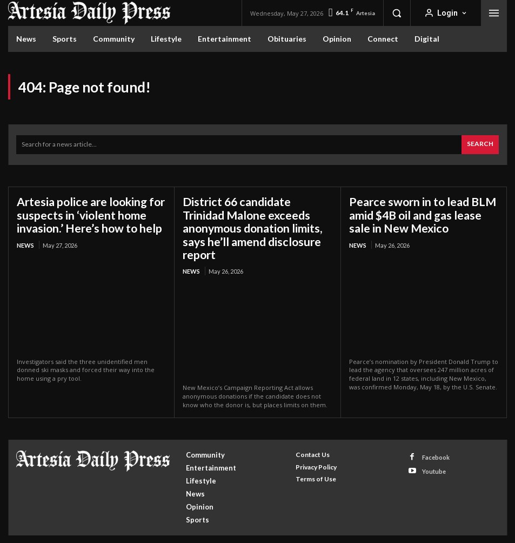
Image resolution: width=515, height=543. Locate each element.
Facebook (436, 440)
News (25, 242)
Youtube (434, 455)
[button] (397, 13)
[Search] (480, 144)
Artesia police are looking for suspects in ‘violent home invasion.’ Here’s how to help (88, 214)
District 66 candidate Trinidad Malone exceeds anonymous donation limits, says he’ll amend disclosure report (256, 220)
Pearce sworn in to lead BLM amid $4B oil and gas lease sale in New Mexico (423, 214)
